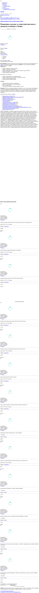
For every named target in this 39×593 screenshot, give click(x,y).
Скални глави (5, 101)
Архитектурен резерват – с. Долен (9, 102)
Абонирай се (2, 44)
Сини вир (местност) (7, 100)
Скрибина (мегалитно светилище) (9, 103)
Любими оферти (6, 6)
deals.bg (5, 48)
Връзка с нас (6, 8)
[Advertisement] (8, 167)
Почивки (5, 2)
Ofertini (2, 11)
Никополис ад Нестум (7, 98)
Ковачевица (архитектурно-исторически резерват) (12, 97)
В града (5, 5)
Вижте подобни (3, 54)
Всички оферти (3, 17)
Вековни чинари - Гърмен (7, 96)
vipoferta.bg (6, 464)
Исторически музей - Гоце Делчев (9, 105)
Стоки (4, 3)
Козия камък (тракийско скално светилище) (11, 106)
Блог (4, 7)
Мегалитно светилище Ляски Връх (9, 108)
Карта (4, 58)
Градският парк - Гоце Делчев (8, 104)
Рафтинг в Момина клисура (8, 99)
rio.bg (5, 436)
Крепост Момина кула (7, 109)
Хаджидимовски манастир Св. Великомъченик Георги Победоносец (15, 107)
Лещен (1, 64)
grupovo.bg (6, 226)
